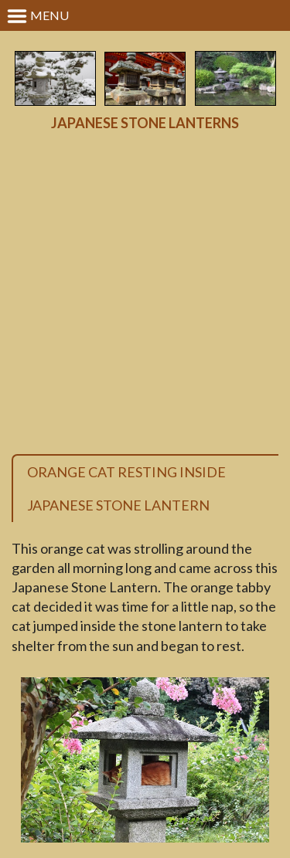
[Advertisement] (145, 293)
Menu (37, 16)
